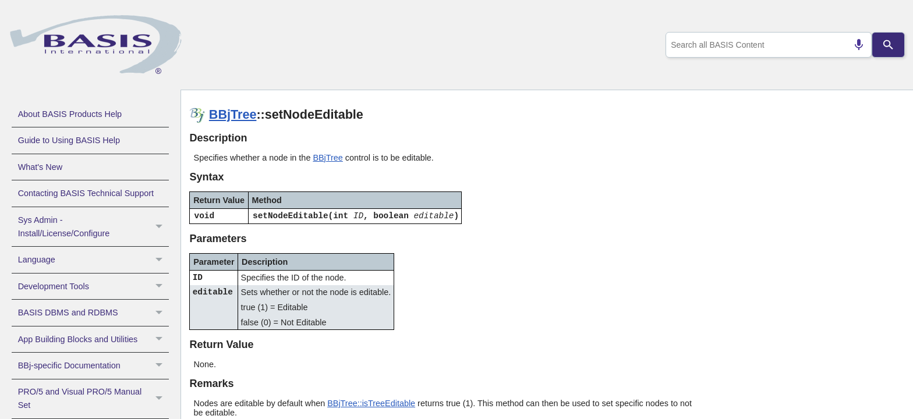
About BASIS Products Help (70, 114)
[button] (160, 227)
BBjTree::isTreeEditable (371, 403)
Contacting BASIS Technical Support (86, 193)
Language (93, 259)
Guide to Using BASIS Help (69, 140)
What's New (40, 167)
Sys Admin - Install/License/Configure (93, 227)
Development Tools (93, 286)
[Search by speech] (854, 45)
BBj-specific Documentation (93, 365)
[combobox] (766, 45)
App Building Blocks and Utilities (93, 339)
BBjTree (233, 114)
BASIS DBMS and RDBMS (93, 312)
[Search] (888, 45)
